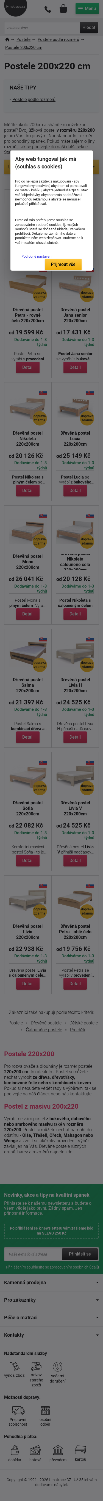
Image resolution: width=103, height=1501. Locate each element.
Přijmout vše (63, 264)
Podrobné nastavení (36, 256)
